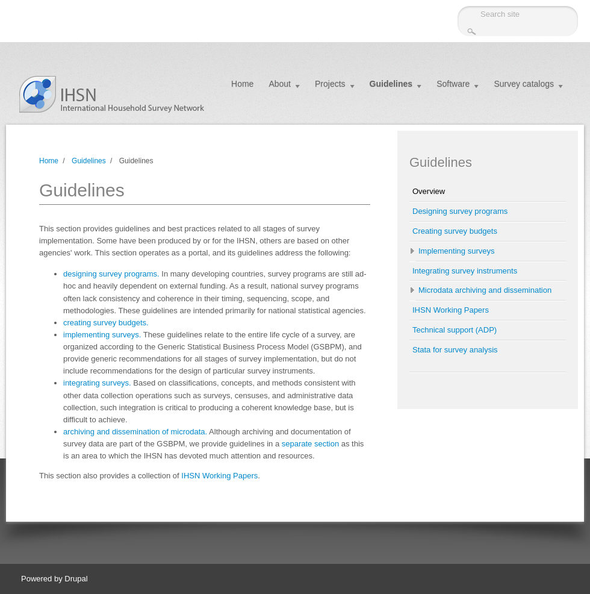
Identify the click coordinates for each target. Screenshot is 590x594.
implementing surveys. (102, 334)
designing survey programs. (111, 273)
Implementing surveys (456, 250)
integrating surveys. (97, 382)
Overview (428, 191)
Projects (330, 84)
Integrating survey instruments (464, 270)
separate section (310, 443)
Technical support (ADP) (454, 329)
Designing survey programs (460, 211)
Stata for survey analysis (455, 349)
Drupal (75, 578)
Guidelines (391, 84)
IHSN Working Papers (219, 475)
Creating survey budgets (454, 231)
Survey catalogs (524, 84)
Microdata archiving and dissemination (484, 290)
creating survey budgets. (106, 322)
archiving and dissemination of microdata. (135, 431)
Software (453, 84)
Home (242, 84)
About (280, 84)
